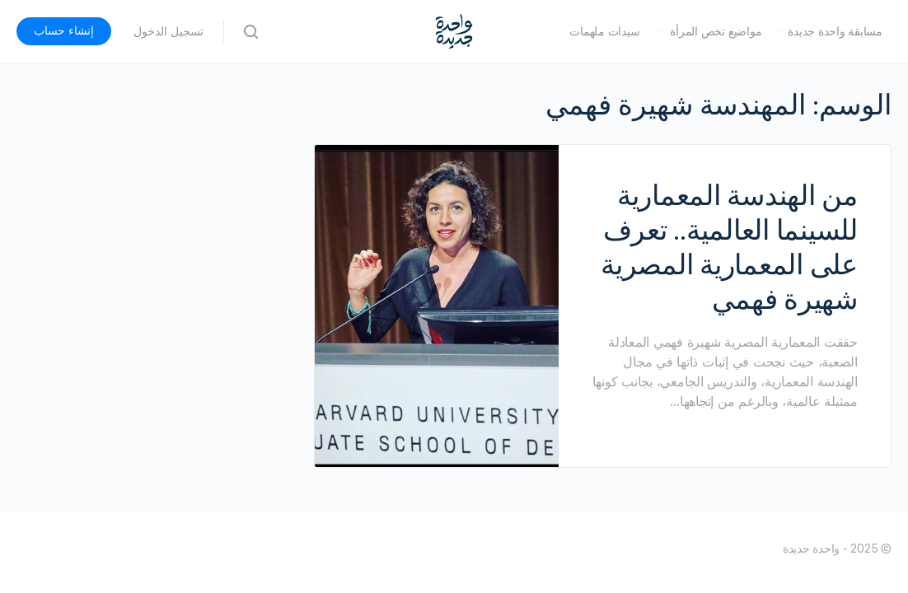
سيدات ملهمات (604, 31)
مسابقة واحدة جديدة (835, 31)
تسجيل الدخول (168, 31)
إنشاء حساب (64, 30)
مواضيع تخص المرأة (715, 31)
